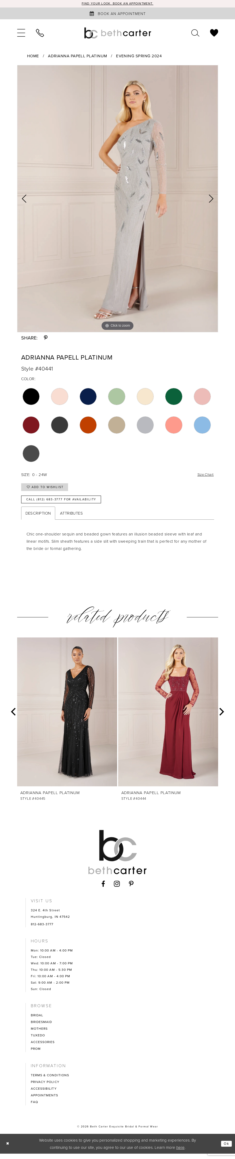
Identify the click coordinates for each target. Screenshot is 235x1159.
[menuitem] (21, 33)
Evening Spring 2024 (139, 56)
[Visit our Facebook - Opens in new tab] (103, 889)
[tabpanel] (117, 199)
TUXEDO (38, 1040)
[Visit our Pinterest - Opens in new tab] (131, 889)
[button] (21, 33)
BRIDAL (37, 1020)
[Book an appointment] (117, 14)
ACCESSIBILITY (44, 1094)
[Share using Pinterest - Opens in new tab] (45, 338)
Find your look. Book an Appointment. (117, 3)
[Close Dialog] (8, 1149)
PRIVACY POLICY (45, 1087)
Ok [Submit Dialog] (226, 1149)
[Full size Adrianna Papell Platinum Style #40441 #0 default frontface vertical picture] (117, 199)
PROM (36, 1054)
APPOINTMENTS (44, 1100)
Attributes (71, 519)
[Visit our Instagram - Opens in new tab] (117, 889)
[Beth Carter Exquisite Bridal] (117, 33)
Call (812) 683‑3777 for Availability (68, 504)
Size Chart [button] (204, 475)
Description (38, 519)
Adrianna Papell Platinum (77, 56)
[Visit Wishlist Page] (214, 33)
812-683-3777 (42, 929)
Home (33, 56)
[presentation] (67, 717)
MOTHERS (39, 1034)
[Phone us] (40, 33)
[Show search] (195, 33)
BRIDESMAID (41, 1027)
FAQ (34, 1107)
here (180, 1153)
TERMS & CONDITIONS (50, 1080)
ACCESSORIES (43, 1047)
